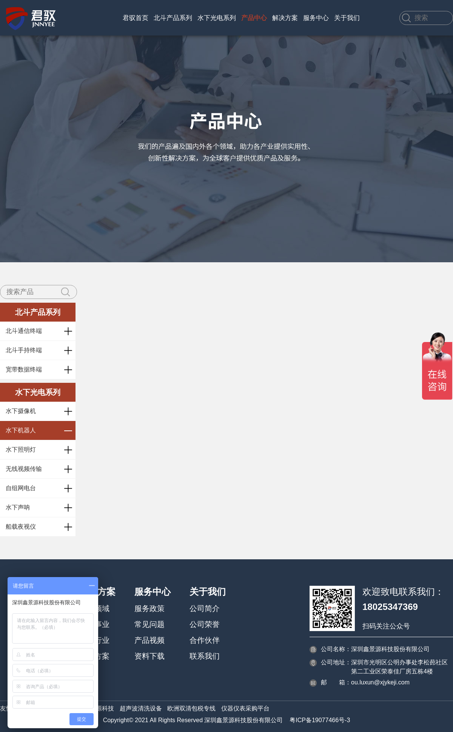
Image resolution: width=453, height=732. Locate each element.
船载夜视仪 (21, 526)
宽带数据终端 (24, 369)
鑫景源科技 (99, 708)
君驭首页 (135, 18)
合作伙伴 (205, 640)
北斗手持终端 (24, 350)
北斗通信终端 (24, 331)
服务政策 (149, 608)
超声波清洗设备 (141, 708)
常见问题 (149, 624)
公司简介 (205, 608)
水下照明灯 (21, 449)
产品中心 (254, 18)
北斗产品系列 (173, 18)
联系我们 (205, 656)
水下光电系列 (216, 18)
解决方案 (285, 18)
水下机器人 (21, 430)
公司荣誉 (205, 624)
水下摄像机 (21, 411)
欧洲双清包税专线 (191, 708)
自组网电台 (21, 488)
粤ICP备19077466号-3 (320, 720)
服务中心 (316, 18)
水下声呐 (18, 507)
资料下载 (149, 656)
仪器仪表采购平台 (245, 708)
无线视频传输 (24, 469)
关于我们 (347, 18)
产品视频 (149, 640)
